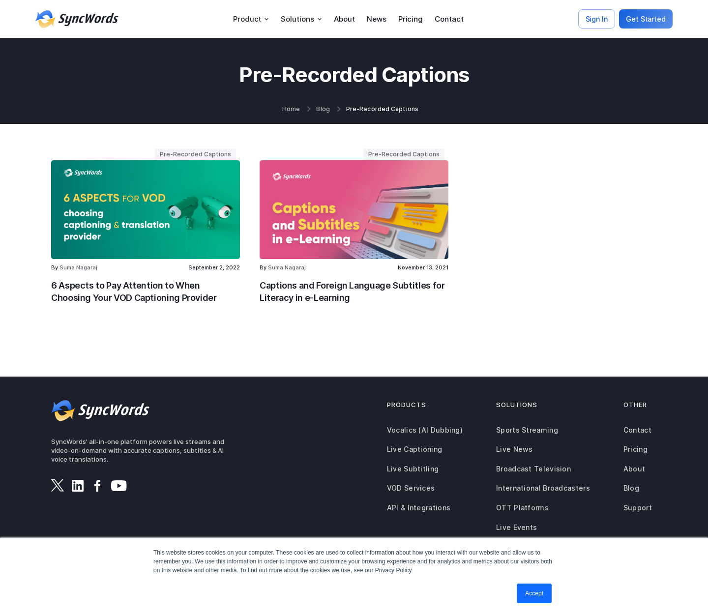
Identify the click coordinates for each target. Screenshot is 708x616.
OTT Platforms (522, 507)
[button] (251, 19)
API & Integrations (418, 507)
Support (637, 507)
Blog (322, 109)
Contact (449, 19)
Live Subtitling (413, 469)
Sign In (597, 19)
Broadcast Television (533, 469)
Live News (514, 449)
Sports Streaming (527, 430)
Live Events (516, 527)
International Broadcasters (543, 488)
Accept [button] (534, 593)
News (376, 19)
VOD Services (411, 488)
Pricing (410, 19)
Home (291, 109)
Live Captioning (414, 449)
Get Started (646, 19)
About (344, 19)
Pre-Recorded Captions (382, 109)
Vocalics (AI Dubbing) (425, 430)
